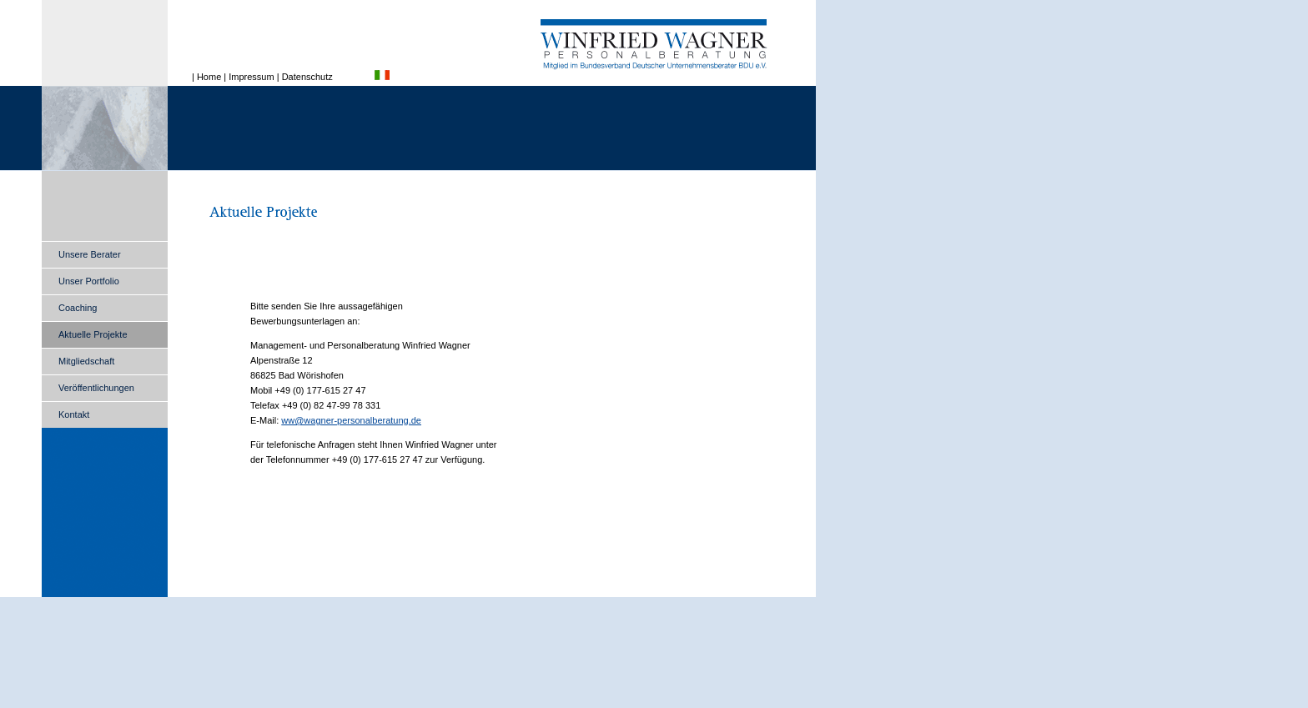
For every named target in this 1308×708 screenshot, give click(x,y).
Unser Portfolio (88, 281)
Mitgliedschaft (86, 361)
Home (209, 77)
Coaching (77, 308)
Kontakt (73, 414)
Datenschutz (307, 77)
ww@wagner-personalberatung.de (351, 420)
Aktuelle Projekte (93, 334)
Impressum (251, 77)
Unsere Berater (89, 254)
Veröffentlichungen (96, 388)
